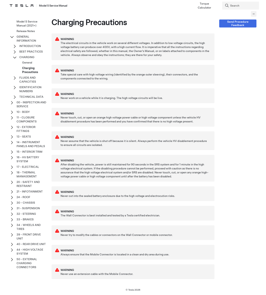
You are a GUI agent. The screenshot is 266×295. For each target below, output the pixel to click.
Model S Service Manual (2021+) (27, 23)
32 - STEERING (26, 213)
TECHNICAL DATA (31, 96)
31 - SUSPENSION (28, 208)
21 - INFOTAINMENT (30, 191)
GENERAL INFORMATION (26, 38)
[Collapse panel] (253, 14)
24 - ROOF (23, 197)
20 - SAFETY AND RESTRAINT (28, 184)
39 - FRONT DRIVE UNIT (29, 236)
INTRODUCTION (30, 46)
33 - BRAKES (25, 219)
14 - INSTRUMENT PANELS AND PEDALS (31, 144)
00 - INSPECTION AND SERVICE (31, 104)
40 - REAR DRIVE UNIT (31, 244)
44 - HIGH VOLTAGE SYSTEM (30, 251)
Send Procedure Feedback (237, 23)
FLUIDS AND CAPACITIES (27, 79)
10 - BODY (23, 111)
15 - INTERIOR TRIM (29, 151)
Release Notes (26, 31)
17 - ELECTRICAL (28, 166)
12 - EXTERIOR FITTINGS (26, 129)
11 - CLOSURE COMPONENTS (27, 119)
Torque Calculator (204, 5)
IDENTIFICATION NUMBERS (30, 89)
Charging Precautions (30, 70)
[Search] (241, 6)
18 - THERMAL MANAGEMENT (27, 174)
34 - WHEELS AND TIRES (29, 227)
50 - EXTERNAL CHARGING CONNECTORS (27, 263)
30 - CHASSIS (26, 202)
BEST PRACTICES (31, 51)
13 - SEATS (24, 136)
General (27, 62)
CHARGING (26, 57)
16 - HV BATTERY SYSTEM (28, 159)
